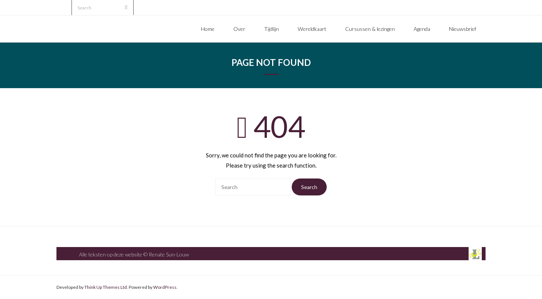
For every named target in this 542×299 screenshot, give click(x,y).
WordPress (165, 287)
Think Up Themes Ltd (105, 287)
